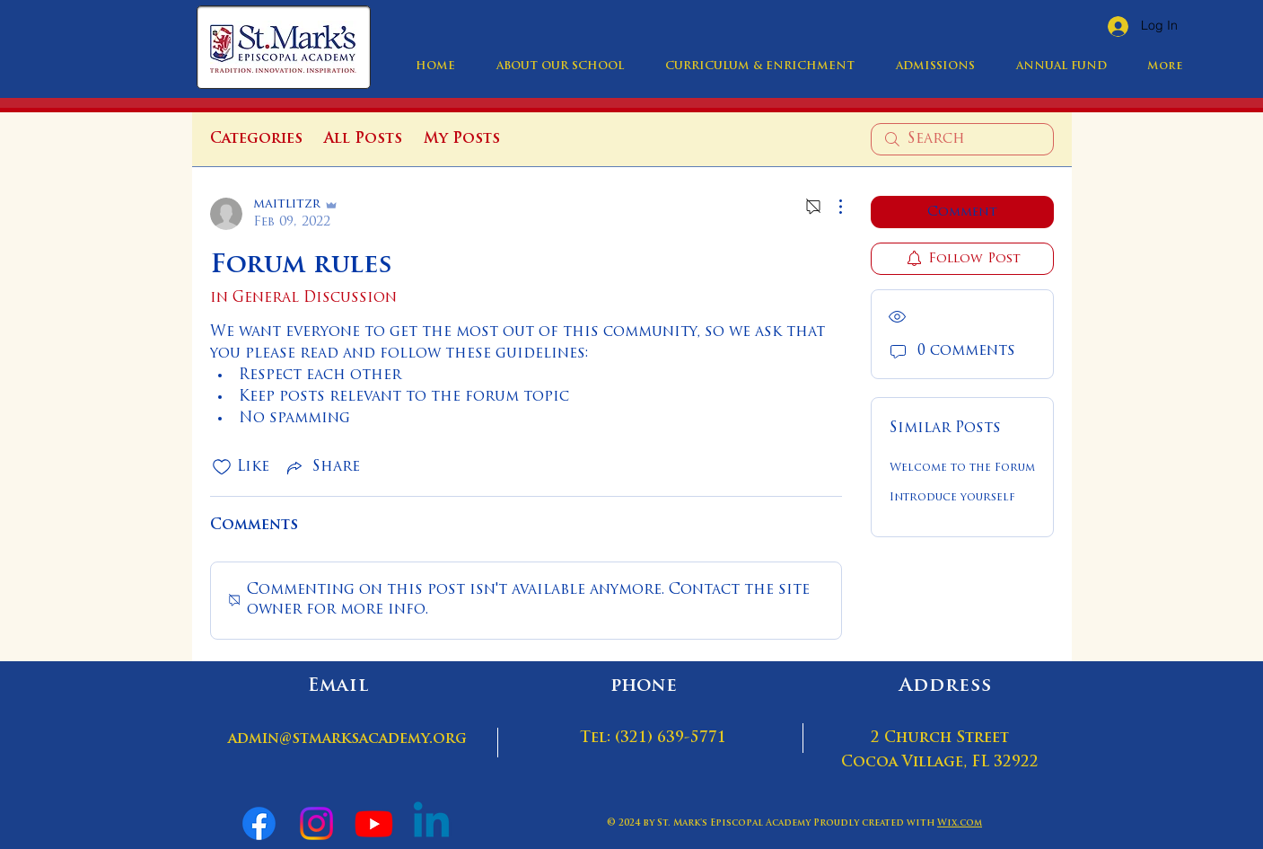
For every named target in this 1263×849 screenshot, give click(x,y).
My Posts (462, 139)
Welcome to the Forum (962, 468)
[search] (962, 139)
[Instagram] (316, 823)
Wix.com (959, 823)
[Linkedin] (431, 823)
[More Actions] (831, 206)
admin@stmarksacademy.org (347, 739)
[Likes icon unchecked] (221, 467)
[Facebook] (259, 823)
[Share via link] (322, 467)
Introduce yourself (952, 497)
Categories (256, 139)
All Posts (363, 139)
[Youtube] (374, 823)
